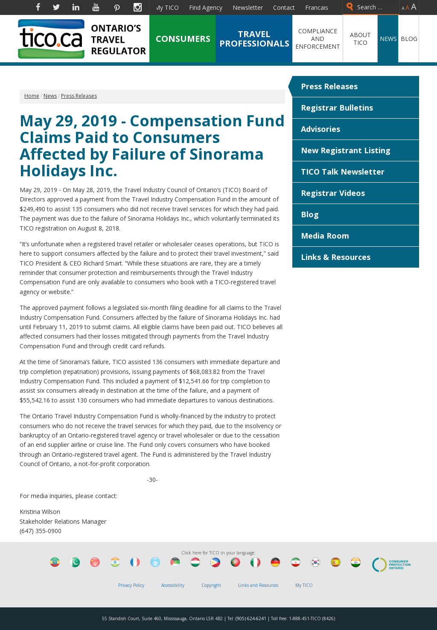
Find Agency (205, 7)
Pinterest (116, 7)
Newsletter (248, 7)
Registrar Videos (333, 193)
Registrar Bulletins (337, 107)
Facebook (38, 7)
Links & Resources (335, 257)
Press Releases (329, 86)
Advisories (320, 129)
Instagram (138, 7)
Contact (284, 7)
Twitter (56, 7)
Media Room (325, 235)
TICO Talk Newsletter (343, 171)
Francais (316, 7)
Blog (310, 214)
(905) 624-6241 (251, 618)
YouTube (95, 7)
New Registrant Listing (345, 150)
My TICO (166, 7)
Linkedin (76, 7)
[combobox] (371, 7)
